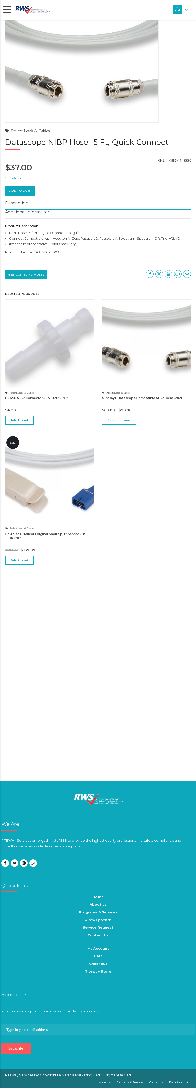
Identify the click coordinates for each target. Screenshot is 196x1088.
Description (16, 203)
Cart (98, 956)
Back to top (177, 1082)
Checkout (98, 964)
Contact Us (98, 935)
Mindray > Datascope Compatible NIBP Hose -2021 (142, 398)
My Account (98, 948)
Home (98, 897)
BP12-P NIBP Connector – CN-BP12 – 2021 (37, 398)
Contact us (156, 1082)
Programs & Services (98, 912)
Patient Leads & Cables (30, 131)
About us (98, 904)
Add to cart (20, 190)
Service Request (98, 927)
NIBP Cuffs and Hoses (26, 274)
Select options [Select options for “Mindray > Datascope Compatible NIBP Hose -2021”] (119, 420)
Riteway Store (98, 920)
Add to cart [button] (19, 420)
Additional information (28, 212)
